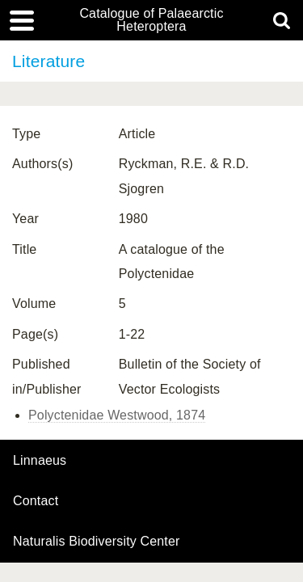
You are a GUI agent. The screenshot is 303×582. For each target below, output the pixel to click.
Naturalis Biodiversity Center (96, 541)
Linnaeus (39, 460)
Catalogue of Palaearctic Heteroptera (151, 20)
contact (35, 501)
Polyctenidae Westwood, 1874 (116, 415)
